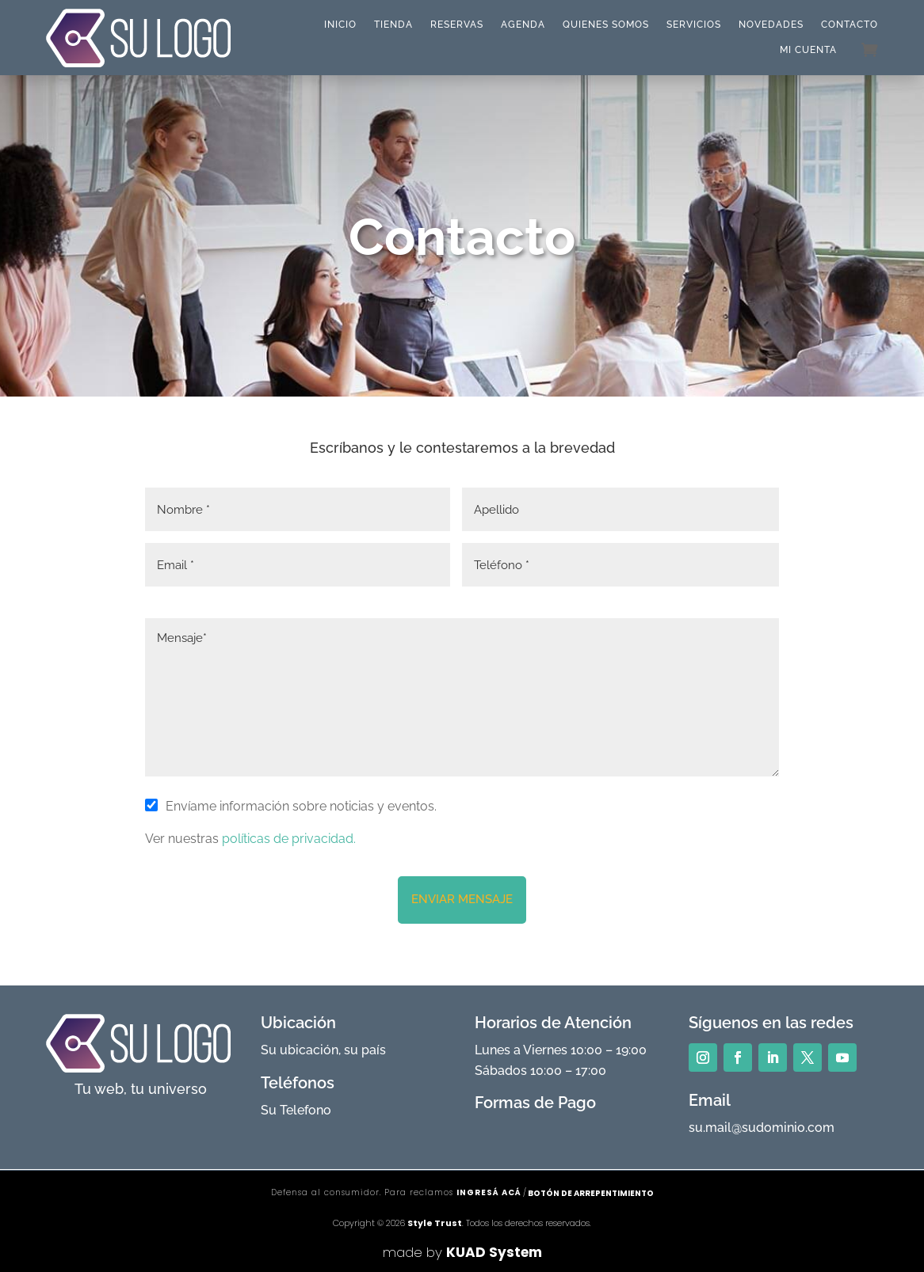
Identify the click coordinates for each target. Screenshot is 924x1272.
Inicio (340, 24)
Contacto (849, 24)
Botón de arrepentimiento (591, 1193)
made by (462, 1252)
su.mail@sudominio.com (761, 1127)
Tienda (393, 24)
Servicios (693, 24)
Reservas (456, 24)
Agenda (523, 24)
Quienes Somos (606, 24)
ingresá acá (488, 1192)
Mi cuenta (808, 49)
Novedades (771, 24)
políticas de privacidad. (287, 838)
